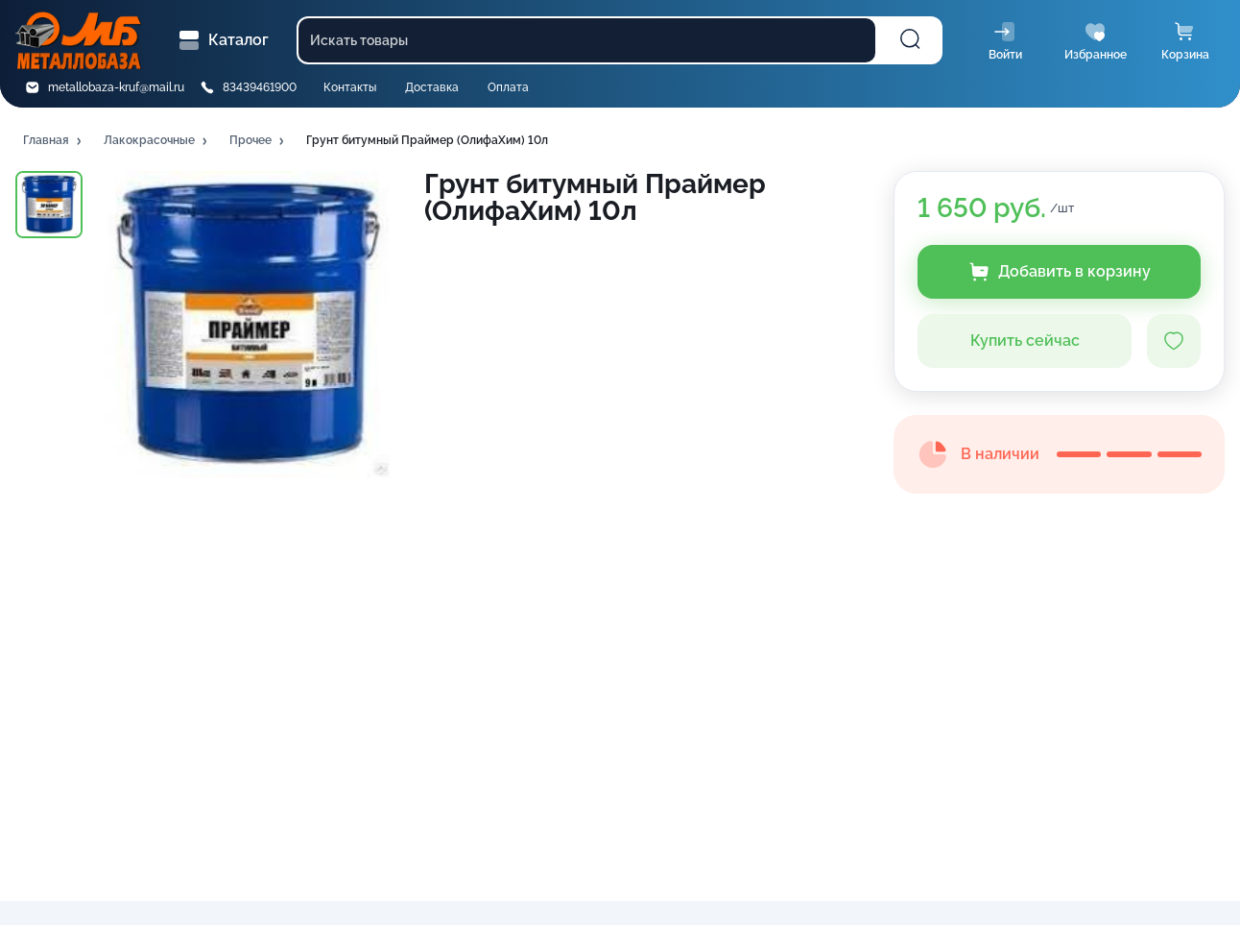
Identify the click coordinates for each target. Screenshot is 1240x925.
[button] (53, 141)
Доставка (432, 87)
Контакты (349, 87)
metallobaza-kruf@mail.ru (116, 87)
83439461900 (260, 87)
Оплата (508, 87)
